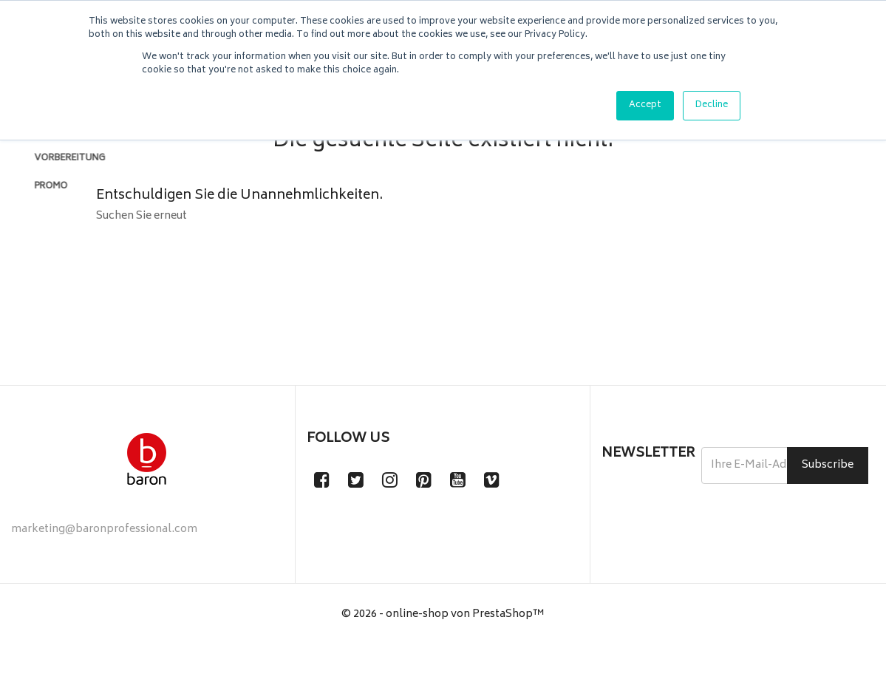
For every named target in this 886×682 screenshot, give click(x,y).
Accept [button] (645, 105)
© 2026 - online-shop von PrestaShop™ (443, 651)
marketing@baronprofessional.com (104, 566)
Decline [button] (711, 105)
